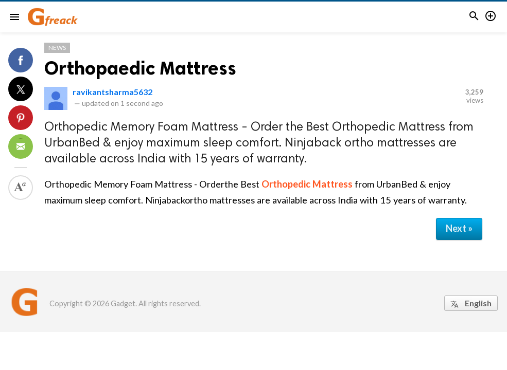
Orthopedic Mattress (307, 184)
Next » (459, 228)
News (57, 47)
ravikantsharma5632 (112, 92)
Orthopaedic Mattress (140, 68)
